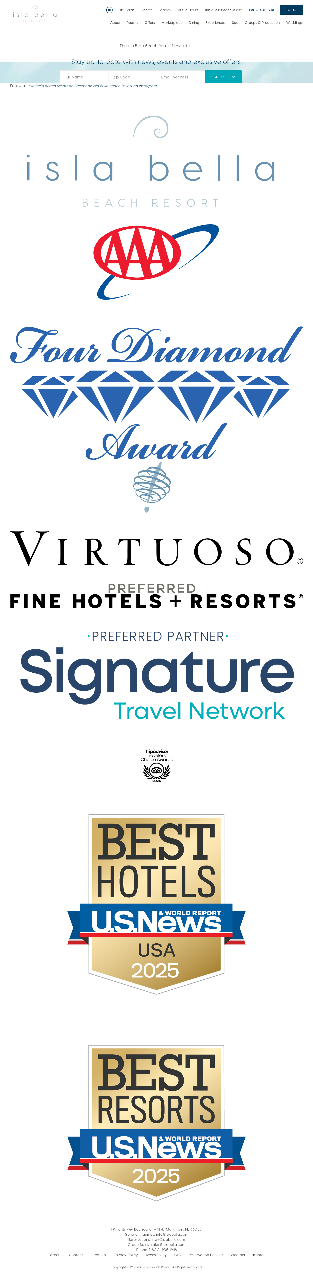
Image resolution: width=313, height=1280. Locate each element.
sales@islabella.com (168, 1244)
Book (291, 10)
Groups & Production (262, 22)
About (115, 22)
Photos (147, 10)
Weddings (294, 22)
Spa (235, 22)
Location (98, 1255)
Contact (76, 1255)
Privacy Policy (125, 1255)
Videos (165, 10)
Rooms (132, 22)
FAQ (177, 1255)
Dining (194, 22)
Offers (150, 22)
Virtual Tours (188, 10)
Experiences (216, 22)
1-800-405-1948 (261, 10)
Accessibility (156, 1255)
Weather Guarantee (248, 1255)
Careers (55, 1255)
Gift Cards (126, 10)
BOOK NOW (256, 45)
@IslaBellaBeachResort (223, 10)
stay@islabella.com (168, 1239)
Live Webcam (110, 8)
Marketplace (172, 22)
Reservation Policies (206, 1255)
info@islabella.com (172, 1234)
